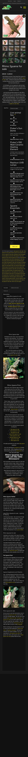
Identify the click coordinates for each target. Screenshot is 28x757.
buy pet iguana (19, 263)
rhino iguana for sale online (20, 273)
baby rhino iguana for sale (12, 260)
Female (14, 122)
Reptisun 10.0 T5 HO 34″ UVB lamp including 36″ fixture (16, 194)
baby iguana (22, 443)
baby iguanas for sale (18, 259)
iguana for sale (17, 252)
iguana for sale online (9, 254)
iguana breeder (11, 252)
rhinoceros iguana (12, 276)
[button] (24, 16)
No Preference (13, 125)
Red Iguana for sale (15, 432)
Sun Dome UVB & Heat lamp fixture (16, 229)
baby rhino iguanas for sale (9, 262)
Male (13, 118)
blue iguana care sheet (15, 633)
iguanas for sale (5, 268)
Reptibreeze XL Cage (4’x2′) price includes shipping (17, 238)
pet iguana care (17, 447)
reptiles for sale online (14, 103)
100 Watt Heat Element (17, 159)
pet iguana (19, 624)
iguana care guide (12, 630)
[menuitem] (20, 8)
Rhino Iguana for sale (15, 435)
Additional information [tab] (15, 287)
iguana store (21, 267)
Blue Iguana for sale (15, 429)
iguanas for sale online (12, 268)
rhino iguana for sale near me (9, 273)
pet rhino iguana (20, 268)
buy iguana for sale (5, 263)
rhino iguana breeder (9, 270)
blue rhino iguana (18, 262)
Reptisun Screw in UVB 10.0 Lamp (16, 217)
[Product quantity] (11, 243)
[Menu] (24, 8)
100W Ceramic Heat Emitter (16, 233)
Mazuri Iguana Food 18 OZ (15, 212)
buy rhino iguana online (9, 265)
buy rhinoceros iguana (18, 265)
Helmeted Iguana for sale (14, 437)
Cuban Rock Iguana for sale (15, 434)
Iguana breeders (14, 409)
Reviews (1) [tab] (6, 290)
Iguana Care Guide (15, 438)
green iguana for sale (11, 618)
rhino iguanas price (5, 276)
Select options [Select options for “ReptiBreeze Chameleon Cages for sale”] (14, 731)
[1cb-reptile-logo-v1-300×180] (11, 8)
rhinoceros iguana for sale (13, 257)
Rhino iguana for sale (17, 255)
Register (19, 1)
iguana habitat (20, 529)
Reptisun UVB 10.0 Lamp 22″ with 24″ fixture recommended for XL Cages (17, 223)
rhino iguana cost (15, 271)
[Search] (20, 8)
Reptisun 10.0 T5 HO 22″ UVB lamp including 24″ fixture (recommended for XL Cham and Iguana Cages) (17, 187)
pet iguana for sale (17, 254)
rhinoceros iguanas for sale (16, 279)
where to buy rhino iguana (16, 281)
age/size (6, 107)
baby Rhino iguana (14, 550)
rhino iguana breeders (17, 270)
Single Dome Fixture (16, 139)
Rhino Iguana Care (15, 440)
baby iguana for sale (17, 251)
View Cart (10, 1)
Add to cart (14, 246)
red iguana (19, 618)
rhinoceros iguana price (6, 279)
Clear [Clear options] (25, 251)
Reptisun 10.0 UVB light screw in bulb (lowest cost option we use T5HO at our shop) (17, 175)
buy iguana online (12, 263)
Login (14, 1)
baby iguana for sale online (9, 259)
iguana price (19, 450)
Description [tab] (6, 287)
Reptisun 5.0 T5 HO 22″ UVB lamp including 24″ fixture (17, 181)
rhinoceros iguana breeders (10, 278)
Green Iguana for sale (15, 430)
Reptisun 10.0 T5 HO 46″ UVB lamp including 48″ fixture (16, 201)
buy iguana (23, 262)
